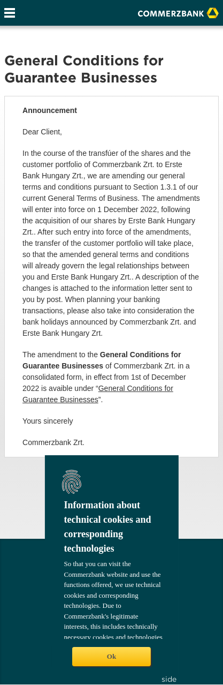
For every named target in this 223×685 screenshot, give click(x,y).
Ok (111, 656)
